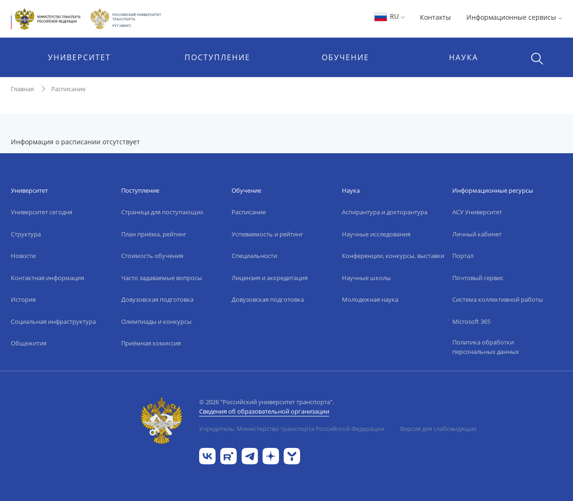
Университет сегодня (41, 212)
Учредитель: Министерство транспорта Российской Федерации (291, 428)
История (23, 299)
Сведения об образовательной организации (264, 411)
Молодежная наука (370, 299)
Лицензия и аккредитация (270, 278)
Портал (462, 255)
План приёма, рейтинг (153, 234)
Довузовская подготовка (157, 299)
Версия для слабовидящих (438, 428)
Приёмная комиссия (151, 343)
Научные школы (366, 278)
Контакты (435, 17)
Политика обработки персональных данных (485, 347)
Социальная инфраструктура (53, 321)
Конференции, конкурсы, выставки (393, 255)
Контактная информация (47, 278)
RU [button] (389, 16)
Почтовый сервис (477, 278)
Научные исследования (376, 234)
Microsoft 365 (471, 321)
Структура (26, 234)
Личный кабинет (477, 234)
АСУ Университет (477, 212)
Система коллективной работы (497, 299)
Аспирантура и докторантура (384, 212)
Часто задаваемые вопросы (161, 278)
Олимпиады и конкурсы (156, 321)
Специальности (254, 255)
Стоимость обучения (152, 255)
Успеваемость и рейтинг (267, 234)
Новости (23, 255)
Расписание (68, 89)
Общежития (28, 343)
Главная (22, 89)
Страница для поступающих (162, 212)
